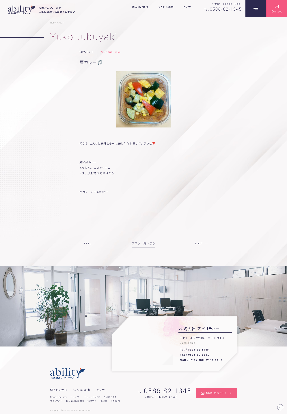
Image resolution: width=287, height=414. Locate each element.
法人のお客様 (166, 7)
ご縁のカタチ (110, 396)
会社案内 (115, 400)
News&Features (58, 396)
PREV (88, 243)
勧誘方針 (92, 400)
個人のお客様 (140, 7)
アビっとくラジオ (92, 396)
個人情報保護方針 (75, 400)
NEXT (199, 243)
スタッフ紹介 (56, 400)
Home (53, 22)
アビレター (75, 396)
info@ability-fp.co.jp (206, 360)
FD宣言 (103, 400)
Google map (187, 342)
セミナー (188, 7)
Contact (276, 11)
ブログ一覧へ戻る (143, 243)
